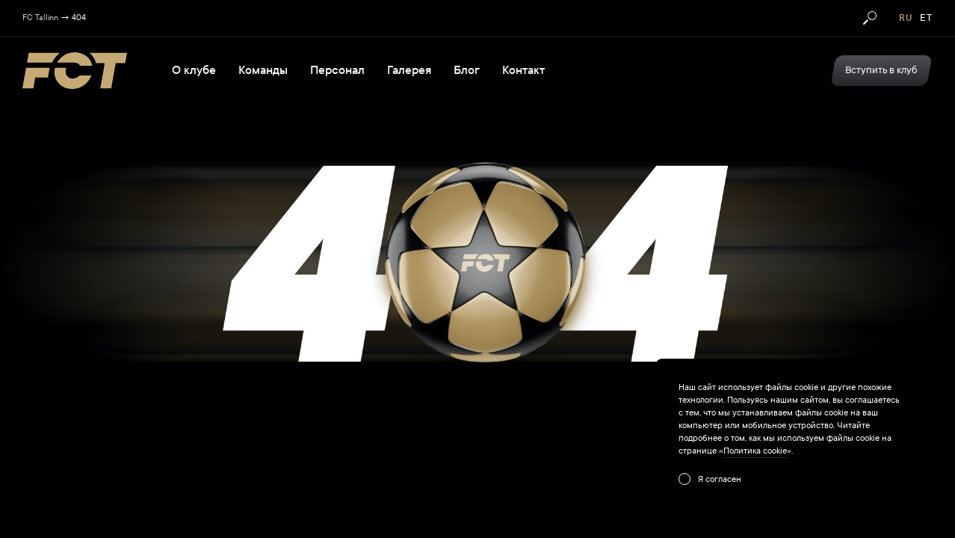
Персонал (337, 70)
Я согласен (719, 479)
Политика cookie (755, 450)
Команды (263, 70)
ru (905, 18)
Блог (467, 70)
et (926, 18)
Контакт (523, 70)
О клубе (194, 70)
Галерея (409, 70)
